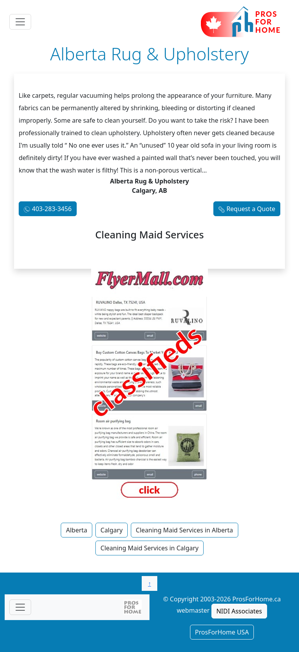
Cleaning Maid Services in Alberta (184, 530)
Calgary (111, 530)
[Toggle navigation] (20, 22)
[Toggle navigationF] (20, 607)
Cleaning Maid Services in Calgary (149, 548)
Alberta (76, 530)
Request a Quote (251, 208)
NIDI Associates (239, 611)
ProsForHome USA (222, 632)
